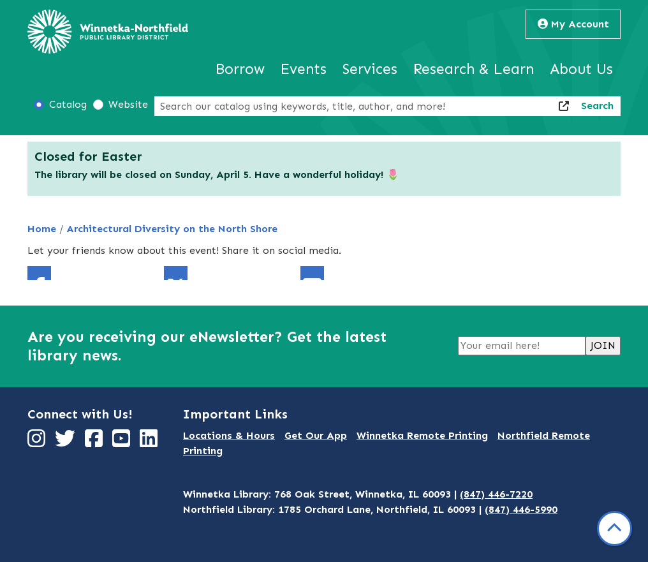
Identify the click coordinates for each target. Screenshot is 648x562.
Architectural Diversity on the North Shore (171, 229)
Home (41, 229)
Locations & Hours (229, 435)
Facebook (39, 273)
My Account (573, 24)
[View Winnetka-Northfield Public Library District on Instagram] (37, 442)
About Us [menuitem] (581, 69)
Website (128, 104)
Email (312, 273)
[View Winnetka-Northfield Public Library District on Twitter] (66, 442)
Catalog (68, 104)
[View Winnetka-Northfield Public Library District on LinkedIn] (150, 442)
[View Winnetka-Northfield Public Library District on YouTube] (122, 442)
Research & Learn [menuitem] (473, 69)
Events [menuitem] (304, 69)
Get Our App (315, 435)
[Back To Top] (614, 528)
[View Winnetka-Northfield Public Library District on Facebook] (95, 442)
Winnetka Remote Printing (422, 435)
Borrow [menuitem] (240, 69)
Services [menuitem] (369, 69)
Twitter (176, 273)
